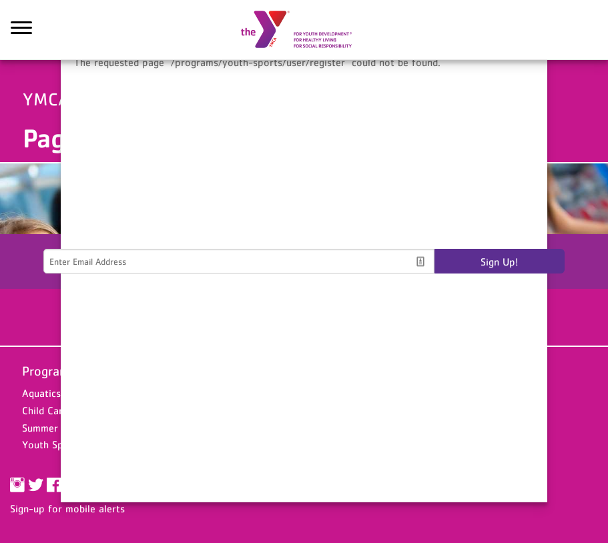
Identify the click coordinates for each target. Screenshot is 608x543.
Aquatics (41, 393)
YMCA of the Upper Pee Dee (304, 30)
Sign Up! (499, 261)
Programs (48, 371)
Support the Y (445, 371)
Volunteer (428, 410)
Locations (241, 371)
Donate (422, 393)
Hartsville (235, 410)
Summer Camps (56, 428)
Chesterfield (241, 393)
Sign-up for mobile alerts (67, 508)
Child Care (45, 410)
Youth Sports (52, 444)
